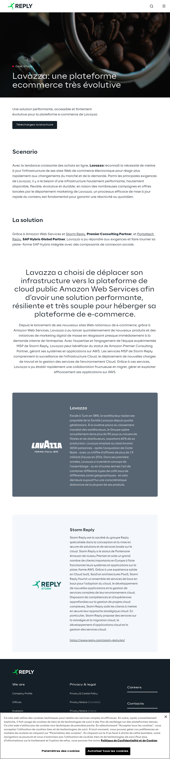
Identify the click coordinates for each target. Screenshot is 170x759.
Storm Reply (75, 234)
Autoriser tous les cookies (108, 751)
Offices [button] (16, 702)
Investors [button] (17, 711)
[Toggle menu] (164, 6)
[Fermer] (166, 716)
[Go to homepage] (20, 6)
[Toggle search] (151, 6)
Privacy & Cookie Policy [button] (84, 693)
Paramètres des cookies (61, 751)
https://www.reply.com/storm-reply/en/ (97, 640)
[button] (34, 125)
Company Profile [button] (22, 693)
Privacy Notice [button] (85, 702)
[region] (85, 735)
